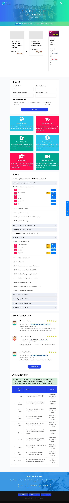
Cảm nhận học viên (39, 24)
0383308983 (23, 491)
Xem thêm (34, 363)
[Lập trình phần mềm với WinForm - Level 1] (17, 50)
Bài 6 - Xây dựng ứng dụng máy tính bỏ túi (25, 270)
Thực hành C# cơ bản (18, 234)
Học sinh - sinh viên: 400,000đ (18, 100)
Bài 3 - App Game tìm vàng (20, 209)
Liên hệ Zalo (34, 491)
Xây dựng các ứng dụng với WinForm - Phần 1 (24, 179)
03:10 (53, 243)
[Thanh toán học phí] (67, 211)
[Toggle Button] (66, 3)
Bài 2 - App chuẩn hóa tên (20, 205)
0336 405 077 (33, 482)
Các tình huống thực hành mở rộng (22, 299)
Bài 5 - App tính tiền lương (20, 217)
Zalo (19, 482)
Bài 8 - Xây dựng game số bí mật (22, 278)
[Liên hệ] (67, 214)
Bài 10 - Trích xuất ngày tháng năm (23, 286)
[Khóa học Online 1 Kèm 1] (67, 208)
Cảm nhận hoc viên (39, 494)
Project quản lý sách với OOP (20, 304)
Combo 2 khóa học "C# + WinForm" (53, 41)
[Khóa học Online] (67, 202)
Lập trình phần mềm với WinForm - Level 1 (41, 320)
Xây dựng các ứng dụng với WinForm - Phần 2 (24, 222)
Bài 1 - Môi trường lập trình (21, 238)
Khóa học (37, 17)
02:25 (53, 246)
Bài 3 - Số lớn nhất (18, 258)
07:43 (53, 192)
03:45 (53, 241)
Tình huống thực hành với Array (21, 291)
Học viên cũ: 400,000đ (34, 99)
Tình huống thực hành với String (21, 295)
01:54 (53, 249)
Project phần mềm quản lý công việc (22, 226)
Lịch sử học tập (50, 24)
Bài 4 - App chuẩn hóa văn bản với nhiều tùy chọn (27, 213)
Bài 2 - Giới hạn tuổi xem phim (21, 254)
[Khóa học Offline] (67, 205)
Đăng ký (23, 24)
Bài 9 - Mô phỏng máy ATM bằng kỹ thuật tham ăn (27, 282)
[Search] (61, 2)
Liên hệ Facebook (45, 491)
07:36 (53, 194)
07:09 (53, 200)
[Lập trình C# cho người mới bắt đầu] (36, 50)
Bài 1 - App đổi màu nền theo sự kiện (23, 183)
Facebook (48, 482)
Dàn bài (30, 24)
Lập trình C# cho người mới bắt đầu (39, 336)
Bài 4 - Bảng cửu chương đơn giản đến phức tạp (26, 262)
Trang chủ (31, 17)
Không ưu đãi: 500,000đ (47, 100)
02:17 (53, 186)
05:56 (53, 189)
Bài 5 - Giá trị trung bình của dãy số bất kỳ (24, 266)
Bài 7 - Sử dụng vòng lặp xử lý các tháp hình (25, 274)
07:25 (53, 197)
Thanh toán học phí (29, 494)
